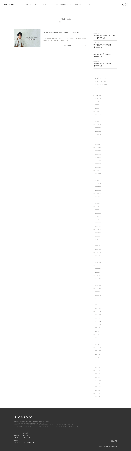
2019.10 (97, 305)
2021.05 (98, 256)
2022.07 (98, 219)
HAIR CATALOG (65, 4)
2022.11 (97, 210)
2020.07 (98, 282)
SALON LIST (46, 4)
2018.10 (98, 338)
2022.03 (98, 229)
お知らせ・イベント (101, 78)
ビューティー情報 (100, 81)
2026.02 (98, 98)
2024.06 (98, 160)
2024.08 (98, 154)
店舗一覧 (16, 437)
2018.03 (98, 357)
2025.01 (98, 137)
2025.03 (98, 131)
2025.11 (97, 108)
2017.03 (98, 397)
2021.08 (98, 249)
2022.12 (98, 206)
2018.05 (98, 351)
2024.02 (98, 170)
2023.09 (98, 187)
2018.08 (98, 344)
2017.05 (98, 390)
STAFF (55, 4)
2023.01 (98, 203)
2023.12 (98, 177)
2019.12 (97, 298)
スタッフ (16, 440)
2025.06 (98, 121)
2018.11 (97, 334)
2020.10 (98, 275)
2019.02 (98, 324)
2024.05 (98, 164)
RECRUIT (86, 4)
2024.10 (98, 147)
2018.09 (98, 341)
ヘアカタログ (17, 442)
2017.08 (98, 380)
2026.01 (98, 101)
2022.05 (98, 223)
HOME (28, 4)
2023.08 (98, 190)
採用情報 (25, 435)
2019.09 (98, 308)
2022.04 (98, 226)
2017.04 (98, 393)
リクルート (45, 35)
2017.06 (98, 387)
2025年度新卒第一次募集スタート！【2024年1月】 (62, 32)
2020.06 (98, 285)
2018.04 (98, 354)
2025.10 (98, 111)
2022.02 (98, 233)
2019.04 (98, 321)
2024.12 (98, 141)
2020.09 (98, 278)
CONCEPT (36, 4)
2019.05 (98, 318)
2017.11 (97, 370)
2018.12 (97, 331)
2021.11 (97, 242)
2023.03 (98, 200)
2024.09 (98, 151)
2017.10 (97, 374)
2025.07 (98, 118)
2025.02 (98, 134)
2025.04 (98, 128)
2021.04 (98, 259)
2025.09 (98, 115)
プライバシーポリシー (28, 442)
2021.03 (98, 262)
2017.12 (97, 367)
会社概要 (25, 433)
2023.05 (98, 196)
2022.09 (98, 213)
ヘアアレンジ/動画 (101, 84)
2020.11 (97, 272)
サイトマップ (26, 440)
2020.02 (98, 295)
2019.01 (97, 328)
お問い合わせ (26, 437)
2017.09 (98, 377)
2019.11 (97, 301)
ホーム (15, 433)
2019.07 (98, 315)
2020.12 (98, 269)
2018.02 (98, 360)
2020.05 (98, 288)
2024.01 (98, 174)
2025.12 (97, 105)
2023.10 (98, 183)
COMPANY (77, 4)
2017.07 (98, 383)
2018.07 (98, 347)
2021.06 (98, 252)
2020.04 (98, 292)
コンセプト (16, 435)
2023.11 (97, 180)
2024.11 (97, 144)
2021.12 (97, 239)
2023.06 (98, 193)
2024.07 (98, 157)
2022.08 (98, 216)
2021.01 (97, 265)
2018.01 (98, 364)
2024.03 (98, 167)
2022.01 (98, 236)
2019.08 (98, 311)
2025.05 (98, 124)
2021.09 (98, 246)
